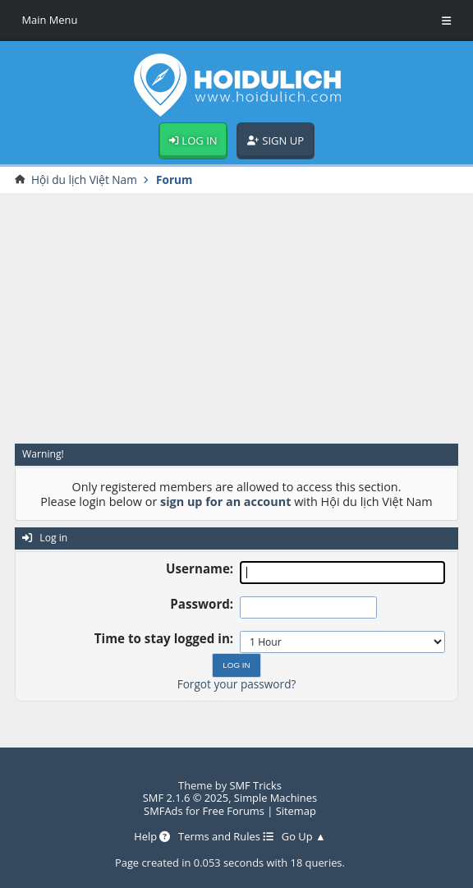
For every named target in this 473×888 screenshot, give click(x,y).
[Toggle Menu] (446, 20)
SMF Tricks (255, 785)
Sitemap (296, 810)
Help (152, 836)
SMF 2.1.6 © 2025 (185, 797)
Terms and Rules (225, 836)
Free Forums (233, 810)
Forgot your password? (236, 684)
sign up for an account (225, 501)
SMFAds (163, 810)
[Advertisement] (236, 318)
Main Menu (50, 19)
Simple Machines (275, 797)
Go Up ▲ (304, 836)
